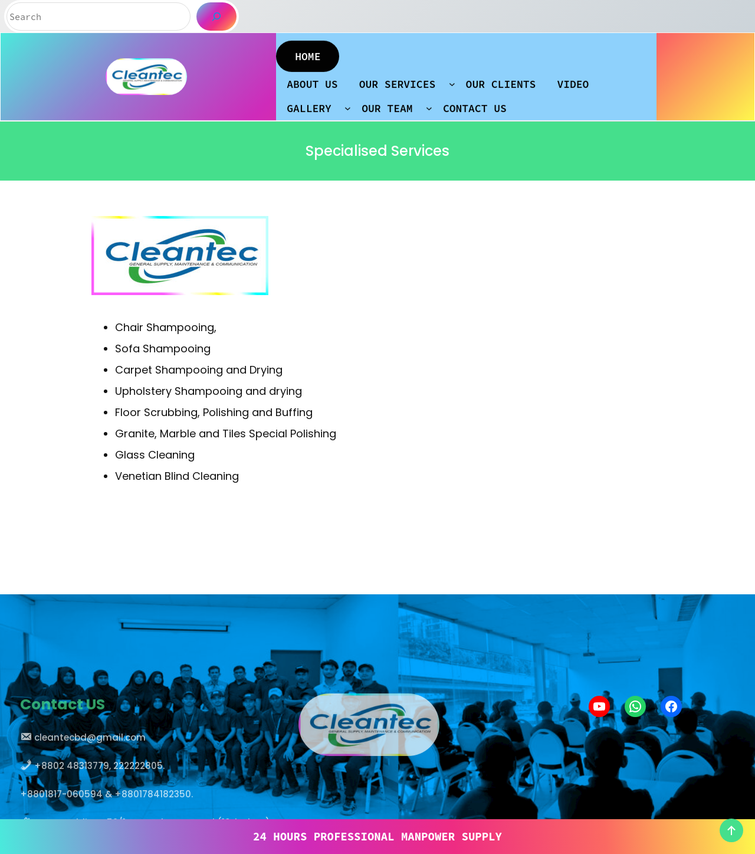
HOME (307, 52)
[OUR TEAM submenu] (429, 104)
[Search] (216, 16)
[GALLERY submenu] (347, 104)
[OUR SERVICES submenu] (452, 80)
